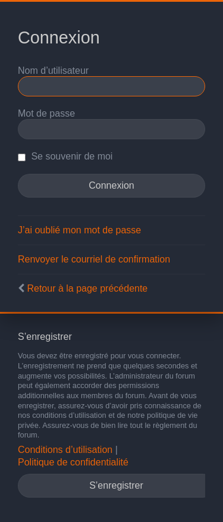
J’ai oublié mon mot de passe (79, 230)
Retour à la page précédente (87, 288)
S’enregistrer (116, 485)
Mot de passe (46, 113)
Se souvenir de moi (65, 156)
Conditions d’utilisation (65, 450)
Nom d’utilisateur (53, 70)
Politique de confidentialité (73, 462)
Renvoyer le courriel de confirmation (94, 259)
